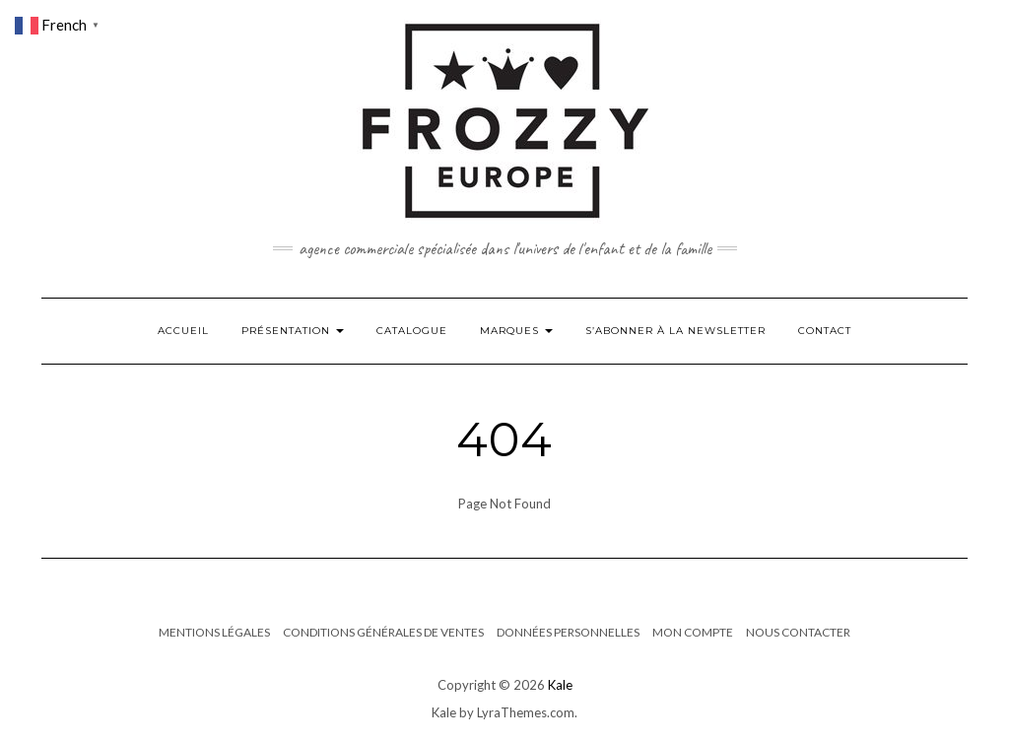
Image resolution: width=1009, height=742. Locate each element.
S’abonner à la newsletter (675, 330)
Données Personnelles (568, 632)
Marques (516, 330)
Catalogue (411, 330)
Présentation (292, 330)
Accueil (183, 330)
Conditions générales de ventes (383, 632)
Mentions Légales (214, 632)
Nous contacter (798, 632)
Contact (824, 330)
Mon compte (692, 632)
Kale (560, 685)
